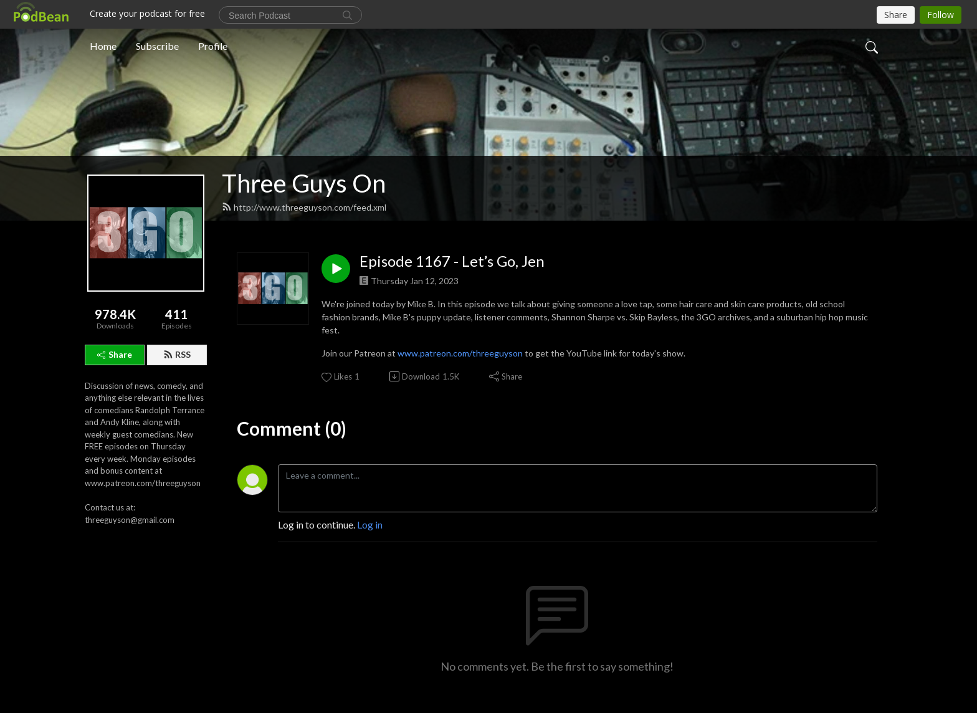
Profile (212, 46)
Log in (370, 524)
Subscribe (157, 46)
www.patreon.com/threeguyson (460, 353)
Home (103, 46)
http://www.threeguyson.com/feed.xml (304, 207)
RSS (177, 354)
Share (114, 354)
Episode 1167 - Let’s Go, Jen (452, 261)
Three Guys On (304, 183)
